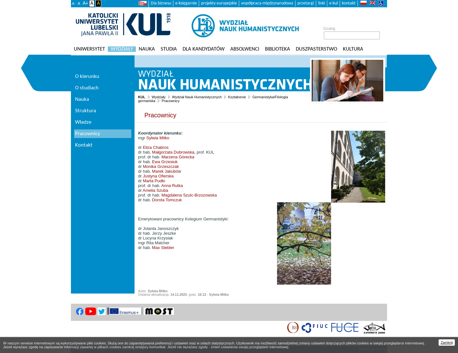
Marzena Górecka (178, 157)
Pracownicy (170, 101)
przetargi (305, 3)
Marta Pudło (154, 180)
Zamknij (447, 342)
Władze (83, 122)
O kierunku (87, 76)
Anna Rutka (172, 185)
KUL (141, 97)
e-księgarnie (186, 3)
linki (321, 3)
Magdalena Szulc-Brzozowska (189, 195)
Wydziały (122, 49)
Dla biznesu (161, 3)
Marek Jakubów (166, 171)
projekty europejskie (219, 3)
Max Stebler (163, 247)
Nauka (147, 49)
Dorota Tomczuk (167, 199)
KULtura (353, 49)
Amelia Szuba (155, 190)
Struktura (85, 111)
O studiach (87, 88)
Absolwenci (244, 49)
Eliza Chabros (156, 147)
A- (74, 4)
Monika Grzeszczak (161, 166)
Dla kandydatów (204, 49)
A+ (85, 3)
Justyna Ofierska (158, 176)
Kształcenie (237, 97)
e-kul (333, 3)
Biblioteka (277, 49)
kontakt (349, 3)
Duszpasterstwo (316, 49)
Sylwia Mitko (157, 137)
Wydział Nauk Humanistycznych (197, 97)
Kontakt (84, 145)
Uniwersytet (89, 49)
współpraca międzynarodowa (267, 3)
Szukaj (329, 28)
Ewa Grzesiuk (164, 161)
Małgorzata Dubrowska (173, 152)
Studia (169, 49)
